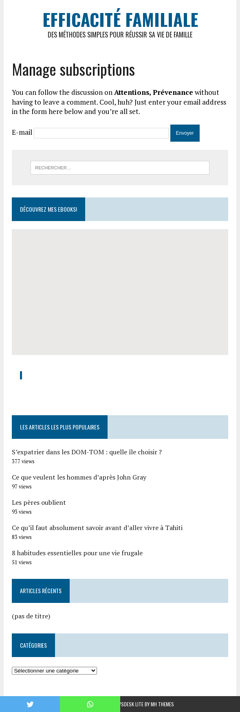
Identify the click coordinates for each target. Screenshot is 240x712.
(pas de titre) (31, 615)
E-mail (22, 132)
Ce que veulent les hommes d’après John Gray (79, 477)
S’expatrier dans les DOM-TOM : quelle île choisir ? (87, 451)
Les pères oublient (39, 502)
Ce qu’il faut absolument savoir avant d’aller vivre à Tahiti (97, 527)
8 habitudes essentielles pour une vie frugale (77, 552)
